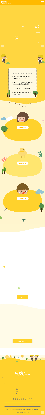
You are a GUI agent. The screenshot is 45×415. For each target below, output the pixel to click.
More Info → (22, 341)
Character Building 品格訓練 (22, 88)
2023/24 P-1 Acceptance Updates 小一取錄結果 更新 (23, 83)
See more (22, 127)
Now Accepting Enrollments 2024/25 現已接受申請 (22, 77)
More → (22, 297)
